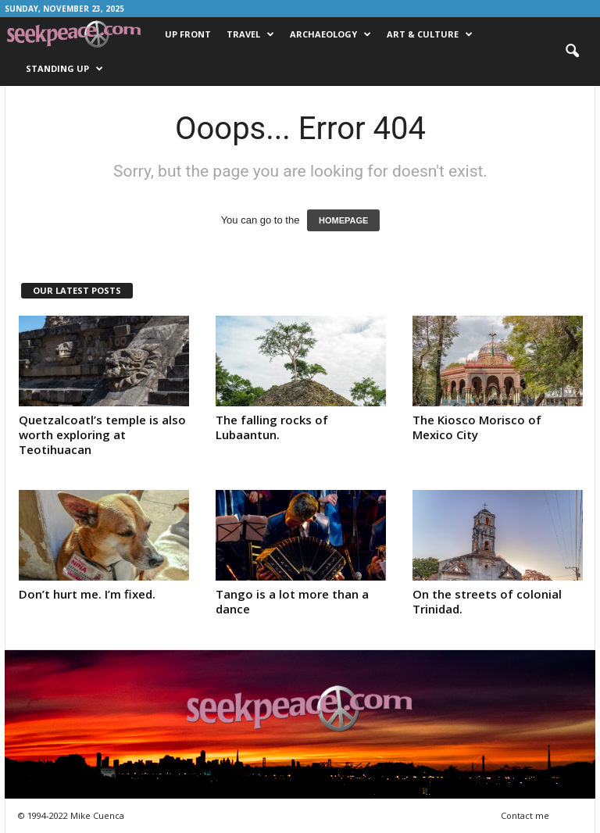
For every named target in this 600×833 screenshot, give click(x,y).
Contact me (525, 815)
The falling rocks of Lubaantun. (272, 427)
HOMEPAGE (343, 220)
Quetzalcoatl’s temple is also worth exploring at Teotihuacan (102, 434)
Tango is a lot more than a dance (292, 601)
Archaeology (330, 34)
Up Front (188, 34)
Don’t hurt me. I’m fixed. (87, 594)
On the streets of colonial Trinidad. (487, 601)
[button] (572, 51)
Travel (250, 34)
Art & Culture (430, 34)
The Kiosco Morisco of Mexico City (476, 427)
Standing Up (64, 69)
